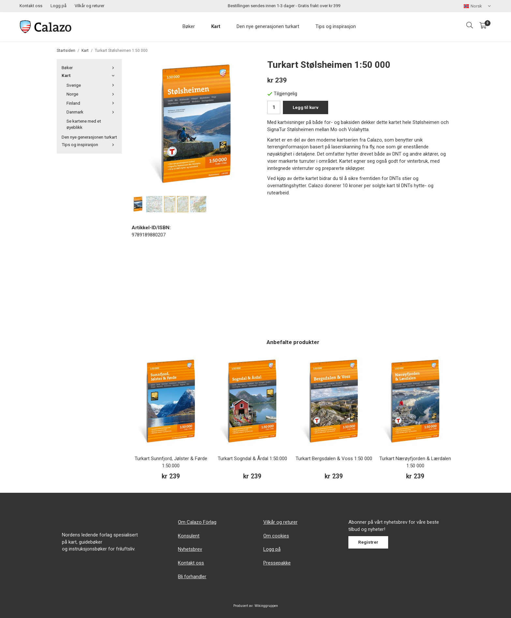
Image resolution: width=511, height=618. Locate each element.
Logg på (58, 5)
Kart (215, 26)
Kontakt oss (31, 5)
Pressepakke (277, 563)
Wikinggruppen (266, 606)
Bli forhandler (192, 577)
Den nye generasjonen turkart (268, 26)
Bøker (188, 26)
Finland (91, 103)
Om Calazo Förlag (197, 522)
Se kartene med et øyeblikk (83, 124)
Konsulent (188, 536)
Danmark (91, 111)
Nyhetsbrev (190, 549)
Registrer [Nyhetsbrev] (368, 542)
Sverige (91, 85)
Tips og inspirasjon (335, 26)
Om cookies (276, 536)
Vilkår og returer (89, 5)
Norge (91, 94)
